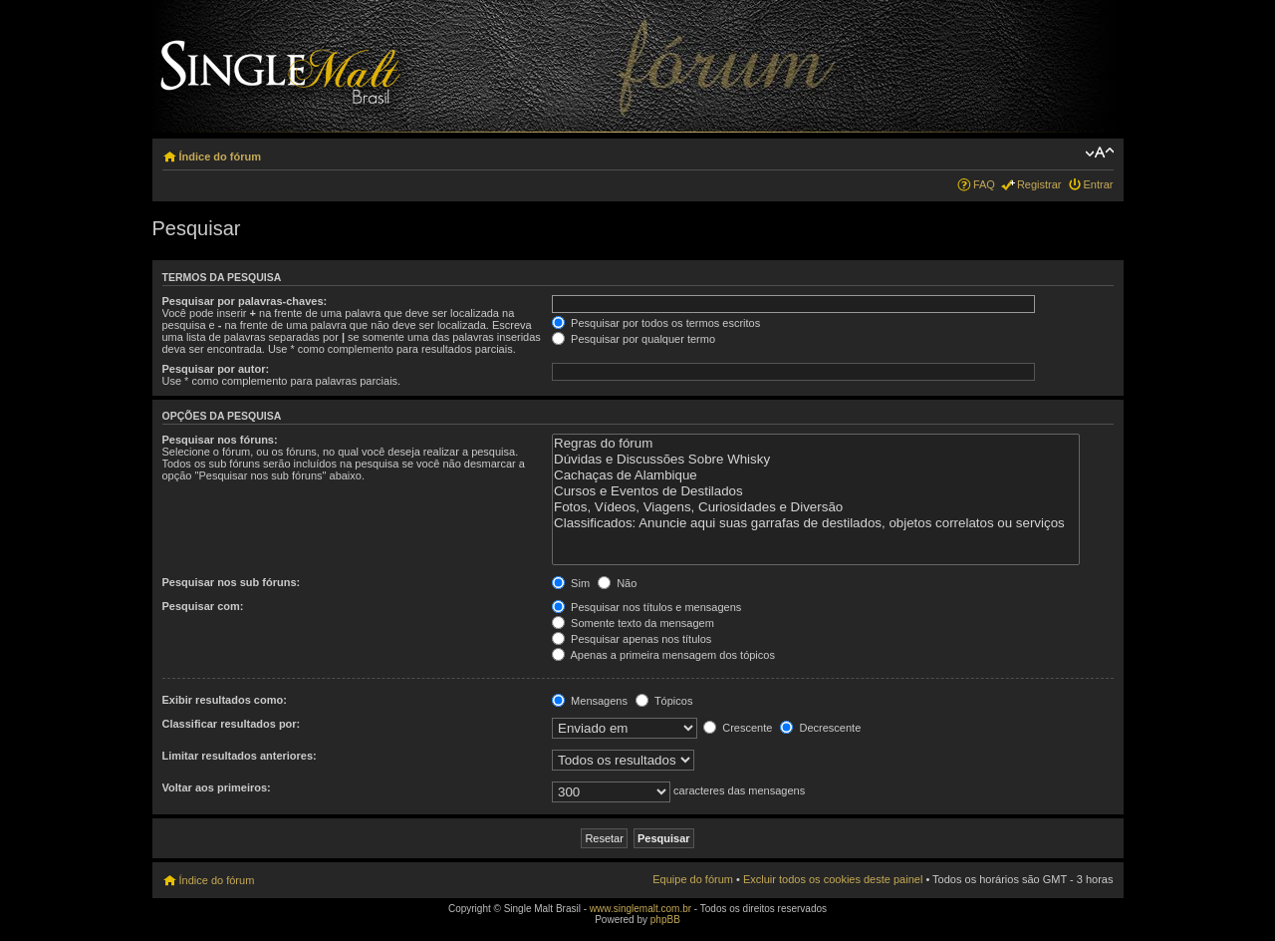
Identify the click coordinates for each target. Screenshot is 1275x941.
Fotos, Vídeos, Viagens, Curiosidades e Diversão (816, 507)
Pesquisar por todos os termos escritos (656, 323)
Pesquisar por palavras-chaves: (245, 301)
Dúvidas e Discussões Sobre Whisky (816, 460)
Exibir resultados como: (224, 700)
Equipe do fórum (692, 879)
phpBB (665, 919)
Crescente (737, 728)
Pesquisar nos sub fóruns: (231, 582)
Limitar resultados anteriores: (239, 756)
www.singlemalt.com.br (640, 908)
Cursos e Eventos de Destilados (816, 491)
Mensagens (590, 701)
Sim (571, 583)
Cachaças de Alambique (816, 475)
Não (617, 583)
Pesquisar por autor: (216, 369)
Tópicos (664, 701)
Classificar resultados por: (231, 724)
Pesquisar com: (203, 606)
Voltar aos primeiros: (216, 787)
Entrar (1099, 184)
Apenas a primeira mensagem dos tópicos (663, 655)
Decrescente (820, 728)
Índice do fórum (220, 156)
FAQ (984, 184)
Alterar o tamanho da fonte (1099, 152)
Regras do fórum (816, 444)
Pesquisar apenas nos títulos (631, 639)
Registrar (1039, 184)
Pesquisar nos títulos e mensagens (646, 607)
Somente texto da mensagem (633, 623)
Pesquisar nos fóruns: (220, 440)
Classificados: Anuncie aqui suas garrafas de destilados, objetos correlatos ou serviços (816, 523)
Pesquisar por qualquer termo (633, 339)
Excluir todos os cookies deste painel (832, 879)
